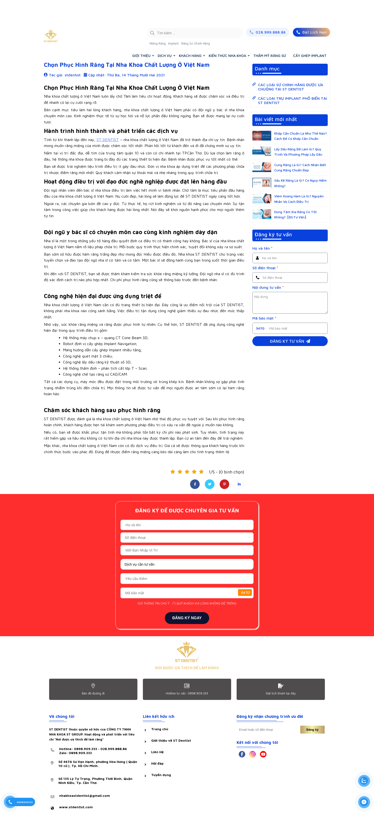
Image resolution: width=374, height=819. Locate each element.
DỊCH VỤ (165, 33)
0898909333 (25, 802)
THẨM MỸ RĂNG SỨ (269, 33)
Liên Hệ (157, 752)
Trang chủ (283, 45)
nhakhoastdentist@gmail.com (84, 795)
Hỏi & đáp (55, 44)
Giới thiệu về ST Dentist (171, 740)
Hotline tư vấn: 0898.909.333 (187, 693)
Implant (173, 20)
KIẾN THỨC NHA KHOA (227, 33)
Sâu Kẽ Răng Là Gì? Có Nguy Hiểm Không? (300, 183)
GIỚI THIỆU (141, 33)
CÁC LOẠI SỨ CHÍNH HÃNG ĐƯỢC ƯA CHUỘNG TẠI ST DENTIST (290, 87)
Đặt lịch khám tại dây (281, 693)
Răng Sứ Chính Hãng (195, 20)
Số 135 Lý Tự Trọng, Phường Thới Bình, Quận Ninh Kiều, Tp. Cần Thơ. (95, 781)
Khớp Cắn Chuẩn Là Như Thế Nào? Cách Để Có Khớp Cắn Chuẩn (300, 136)
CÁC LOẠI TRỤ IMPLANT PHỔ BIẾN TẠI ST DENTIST (292, 100)
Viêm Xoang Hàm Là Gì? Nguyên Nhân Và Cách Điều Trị (299, 198)
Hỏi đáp (157, 763)
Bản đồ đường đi (93, 693)
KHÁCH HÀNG (190, 33)
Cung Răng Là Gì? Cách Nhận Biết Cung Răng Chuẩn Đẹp (300, 167)
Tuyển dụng (161, 775)
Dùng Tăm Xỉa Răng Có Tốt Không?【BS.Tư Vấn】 (295, 214)
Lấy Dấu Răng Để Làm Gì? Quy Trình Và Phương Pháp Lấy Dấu (298, 151)
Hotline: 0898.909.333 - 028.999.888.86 (93, 751)
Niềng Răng (158, 20)
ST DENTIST (108, 139)
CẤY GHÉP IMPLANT (310, 33)
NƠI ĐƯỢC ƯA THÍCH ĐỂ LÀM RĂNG (187, 668)
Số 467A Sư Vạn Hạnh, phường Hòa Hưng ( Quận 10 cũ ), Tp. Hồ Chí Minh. (97, 764)
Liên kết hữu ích (158, 716)
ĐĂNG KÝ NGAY (187, 618)
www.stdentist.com (76, 807)
